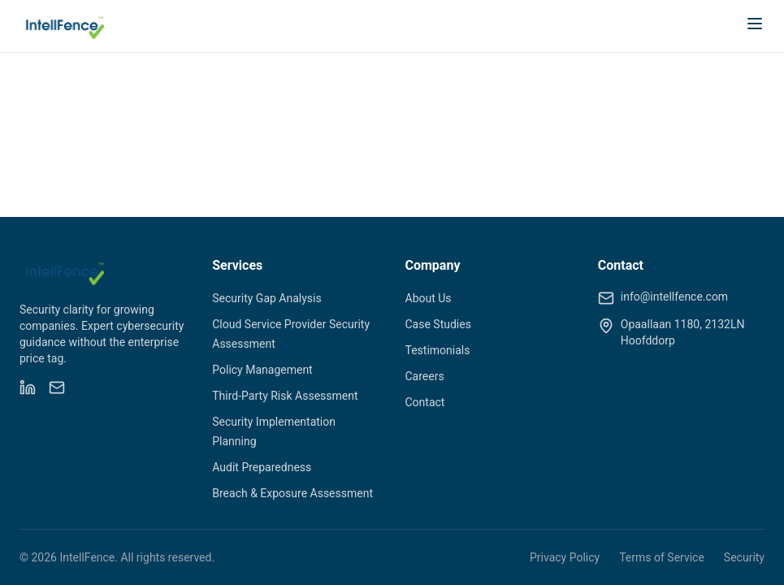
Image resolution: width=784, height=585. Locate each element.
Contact (425, 402)
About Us (428, 298)
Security (744, 557)
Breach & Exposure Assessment (292, 493)
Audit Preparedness (261, 467)
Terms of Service (661, 557)
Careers (424, 376)
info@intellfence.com (674, 296)
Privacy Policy (565, 557)
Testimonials (437, 350)
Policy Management (262, 369)
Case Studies (438, 324)
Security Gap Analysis (266, 298)
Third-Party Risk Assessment (284, 395)
